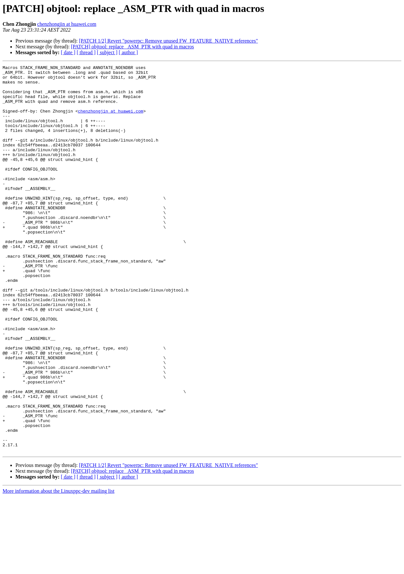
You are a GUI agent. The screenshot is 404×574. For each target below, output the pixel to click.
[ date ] (68, 52)
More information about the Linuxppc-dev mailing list (58, 568)
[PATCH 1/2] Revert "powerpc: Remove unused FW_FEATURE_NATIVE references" (168, 41)
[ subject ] (107, 52)
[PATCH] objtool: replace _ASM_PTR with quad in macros (132, 46)
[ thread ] (86, 52)
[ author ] (128, 52)
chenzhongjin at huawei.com (67, 24)
